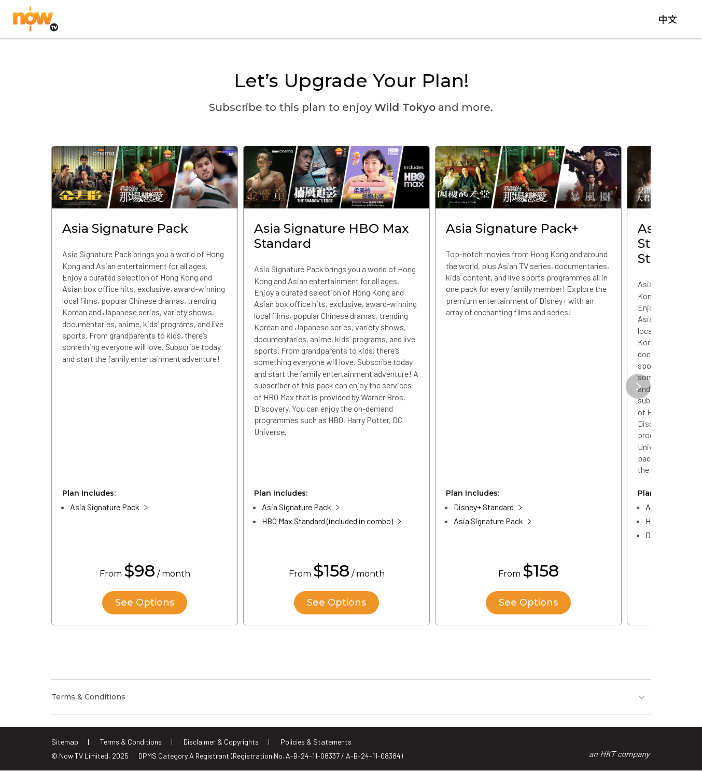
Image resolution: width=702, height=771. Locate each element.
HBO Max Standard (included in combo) (327, 521)
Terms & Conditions (131, 741)
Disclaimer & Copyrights (221, 741)
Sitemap (64, 741)
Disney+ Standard (484, 507)
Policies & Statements (316, 741)
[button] (638, 386)
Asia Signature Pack (104, 507)
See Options (144, 602)
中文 (667, 20)
